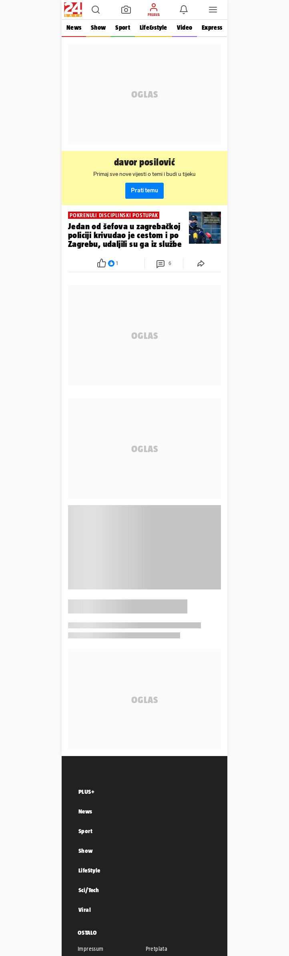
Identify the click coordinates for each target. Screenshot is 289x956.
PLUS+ (86, 791)
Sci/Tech (88, 890)
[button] (96, 10)
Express (212, 27)
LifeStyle (89, 870)
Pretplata (157, 949)
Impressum (91, 949)
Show (98, 27)
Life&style (153, 27)
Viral (84, 909)
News (73, 27)
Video (184, 27)
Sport (122, 27)
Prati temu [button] (144, 190)
